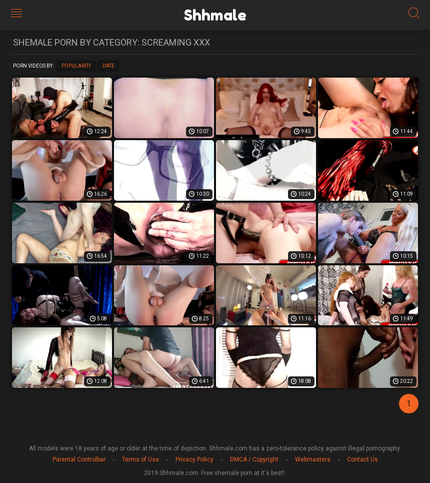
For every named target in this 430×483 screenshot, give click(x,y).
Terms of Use (140, 459)
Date (108, 66)
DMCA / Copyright (254, 459)
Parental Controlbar (79, 459)
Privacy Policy (195, 459)
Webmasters (312, 459)
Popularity (76, 66)
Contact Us (362, 459)
